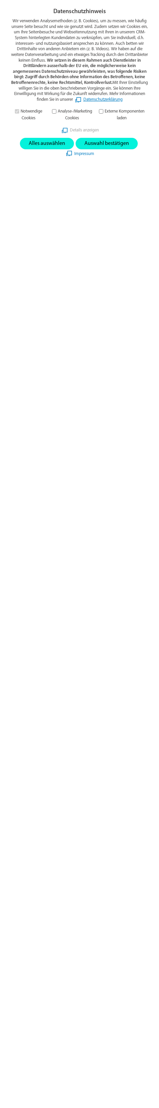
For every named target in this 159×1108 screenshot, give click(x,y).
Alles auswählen (47, 143)
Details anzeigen (84, 130)
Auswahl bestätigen (106, 143)
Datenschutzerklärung (103, 99)
